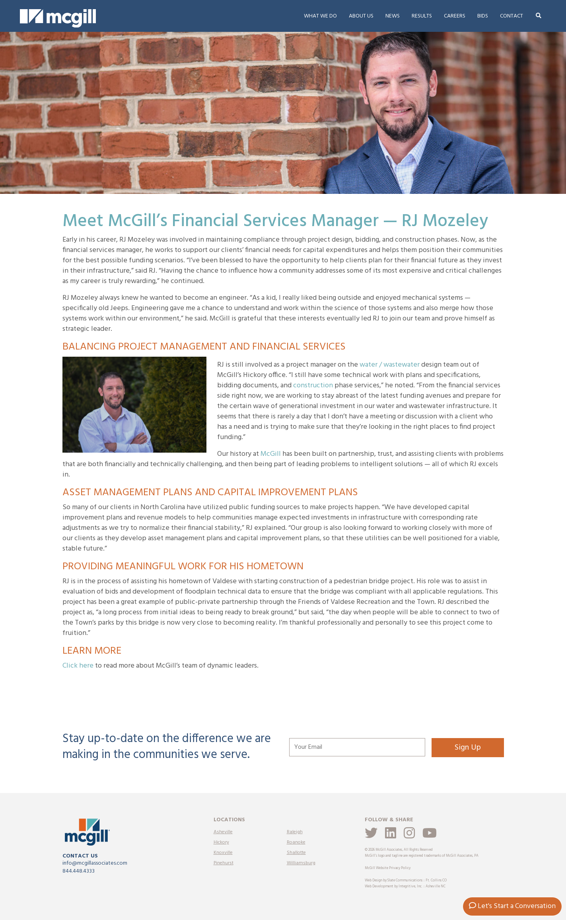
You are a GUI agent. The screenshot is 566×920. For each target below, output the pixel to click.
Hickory (221, 842)
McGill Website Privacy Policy (387, 868)
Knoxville (223, 853)
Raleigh (295, 832)
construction (313, 385)
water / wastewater (390, 365)
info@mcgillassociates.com (94, 863)
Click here (77, 666)
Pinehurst (223, 863)
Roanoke (296, 842)
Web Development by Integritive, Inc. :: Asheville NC (405, 886)
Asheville (223, 832)
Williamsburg (301, 863)
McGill (271, 454)
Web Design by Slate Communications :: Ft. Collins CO (406, 880)
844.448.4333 (78, 871)
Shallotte (296, 853)
